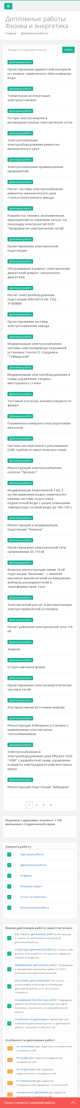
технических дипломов (32, 1092)
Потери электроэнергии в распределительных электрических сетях (40, 120)
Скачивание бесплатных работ (36, 1000)
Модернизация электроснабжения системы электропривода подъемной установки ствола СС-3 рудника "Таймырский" (37, 350)
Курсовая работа (32, 854)
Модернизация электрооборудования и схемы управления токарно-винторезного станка (38, 379)
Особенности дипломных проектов (39, 1019)
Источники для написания (32, 980)
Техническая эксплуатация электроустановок (28, 98)
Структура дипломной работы (35, 949)
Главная (10, 33)
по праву (22, 1058)
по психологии (26, 1081)
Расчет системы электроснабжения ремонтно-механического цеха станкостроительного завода (35, 193)
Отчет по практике (33, 897)
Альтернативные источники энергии (36, 707)
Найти (68, 50)
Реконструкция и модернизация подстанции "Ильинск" (32, 527)
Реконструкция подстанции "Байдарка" (38, 787)
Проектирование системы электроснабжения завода (28, 324)
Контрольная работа (34, 907)
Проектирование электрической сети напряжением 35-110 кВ (36, 549)
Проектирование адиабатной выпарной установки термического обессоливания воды (39, 73)
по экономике (25, 1046)
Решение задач (31, 886)
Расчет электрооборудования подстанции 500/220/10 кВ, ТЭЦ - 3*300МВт (32, 299)
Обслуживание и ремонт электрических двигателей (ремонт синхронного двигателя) (38, 273)
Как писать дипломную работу (36, 934)
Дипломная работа (33, 865)
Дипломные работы (34, 33)
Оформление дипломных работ (36, 965)
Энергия (13, 649)
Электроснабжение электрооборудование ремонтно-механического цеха (34, 144)
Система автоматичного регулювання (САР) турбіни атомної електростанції (37, 448)
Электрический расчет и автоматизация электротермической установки (39, 607)
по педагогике (26, 1069)
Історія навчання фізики (26, 667)
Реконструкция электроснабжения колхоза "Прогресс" (34, 470)
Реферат (26, 875)
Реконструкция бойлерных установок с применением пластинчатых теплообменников (38, 729)
